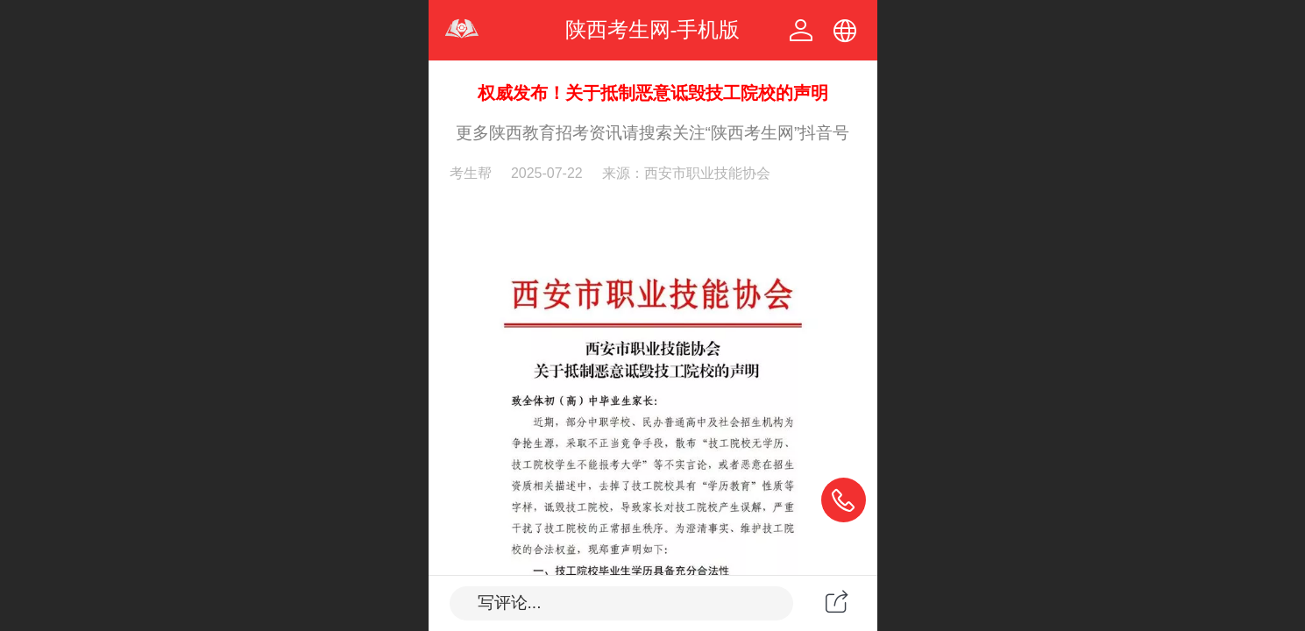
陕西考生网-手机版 (653, 29)
